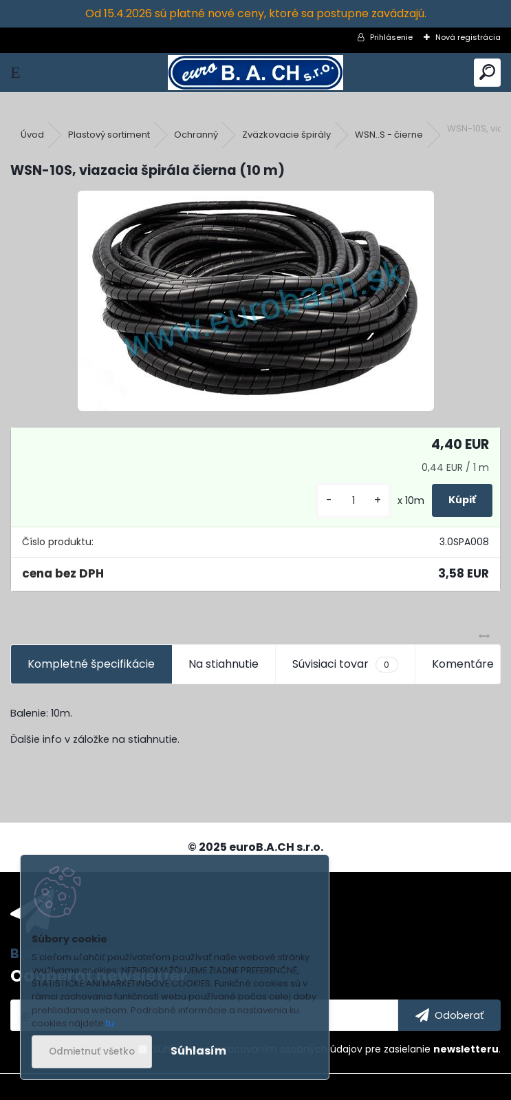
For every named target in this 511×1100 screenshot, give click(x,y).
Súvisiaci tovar (345, 664)
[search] (487, 73)
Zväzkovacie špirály (286, 134)
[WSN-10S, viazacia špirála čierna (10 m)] (256, 301)
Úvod (32, 134)
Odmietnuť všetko (92, 1051)
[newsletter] (449, 1015)
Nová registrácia (468, 37)
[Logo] (255, 72)
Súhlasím (198, 1051)
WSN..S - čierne (389, 134)
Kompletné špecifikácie (91, 664)
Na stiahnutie (223, 664)
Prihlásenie (391, 37)
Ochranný (196, 134)
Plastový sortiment (109, 134)
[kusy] (353, 501)
